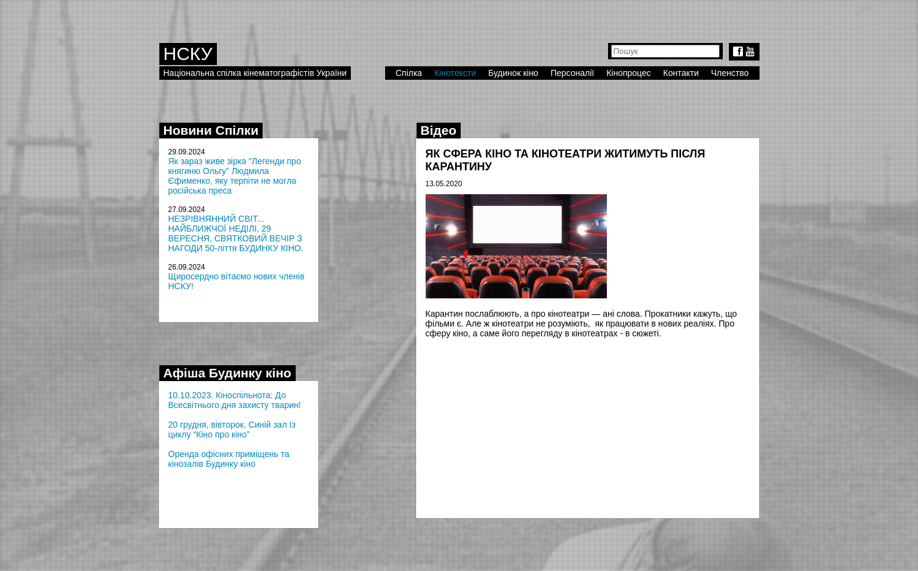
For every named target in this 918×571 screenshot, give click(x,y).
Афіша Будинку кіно (228, 373)
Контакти (681, 73)
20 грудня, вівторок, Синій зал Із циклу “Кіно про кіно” (232, 429)
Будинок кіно (513, 73)
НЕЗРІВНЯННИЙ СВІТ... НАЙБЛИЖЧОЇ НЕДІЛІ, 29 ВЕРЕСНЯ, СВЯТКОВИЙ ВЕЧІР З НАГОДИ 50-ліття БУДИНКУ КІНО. (236, 233)
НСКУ (188, 53)
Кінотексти (455, 73)
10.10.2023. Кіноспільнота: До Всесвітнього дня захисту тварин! (234, 400)
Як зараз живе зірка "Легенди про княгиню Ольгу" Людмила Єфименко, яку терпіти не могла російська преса (234, 175)
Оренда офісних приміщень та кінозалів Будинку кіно (229, 459)
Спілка (409, 73)
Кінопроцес (628, 73)
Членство (730, 73)
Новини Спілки (211, 130)
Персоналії (572, 73)
